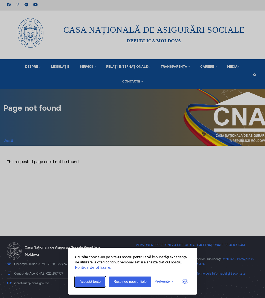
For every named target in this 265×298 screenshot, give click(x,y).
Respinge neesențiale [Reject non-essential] (130, 281)
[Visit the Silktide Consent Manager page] (185, 282)
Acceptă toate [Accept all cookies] (90, 281)
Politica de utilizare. (93, 267)
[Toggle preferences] (164, 281)
